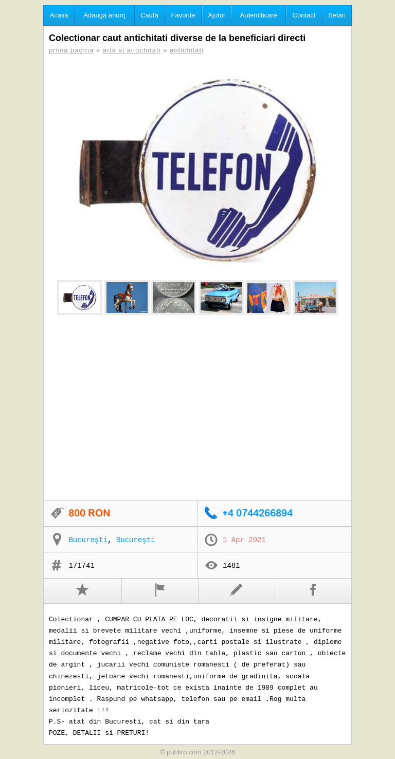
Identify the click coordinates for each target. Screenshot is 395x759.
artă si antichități (132, 50)
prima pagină (71, 50)
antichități (187, 50)
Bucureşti (87, 540)
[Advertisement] (197, 408)
